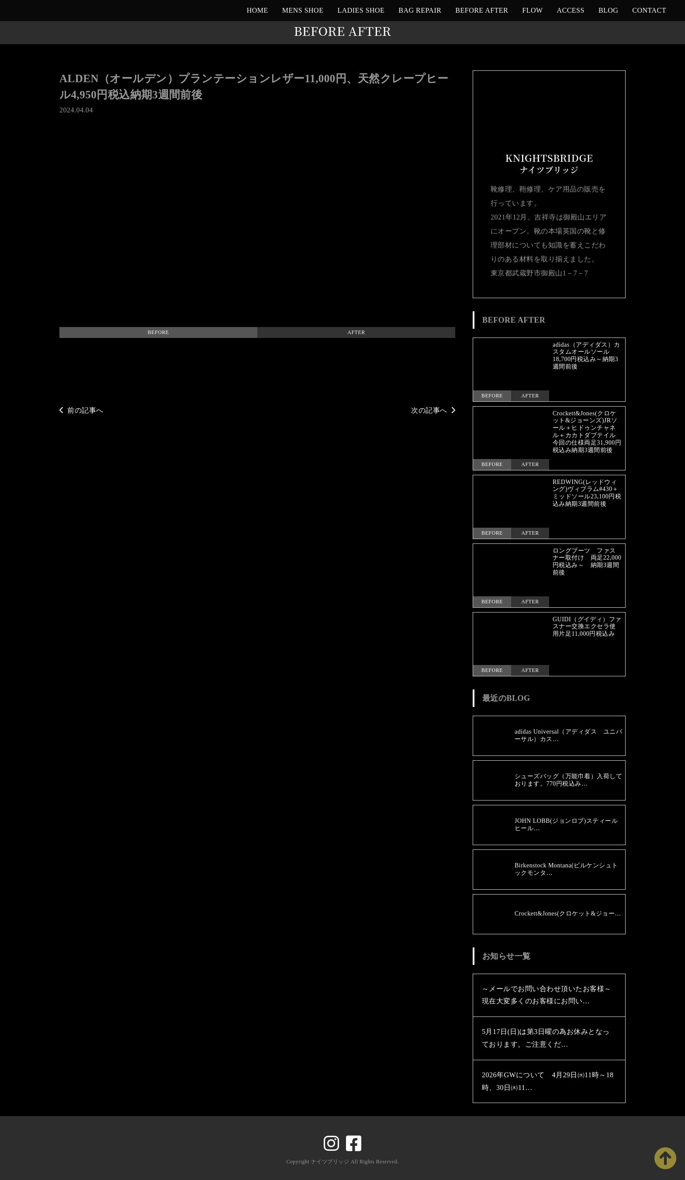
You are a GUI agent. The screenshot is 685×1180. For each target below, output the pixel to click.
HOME (257, 10)
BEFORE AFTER (481, 10)
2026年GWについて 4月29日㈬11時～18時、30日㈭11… (548, 1081)
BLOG (608, 10)
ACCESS (571, 10)
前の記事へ (81, 410)
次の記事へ (433, 410)
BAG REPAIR (419, 10)
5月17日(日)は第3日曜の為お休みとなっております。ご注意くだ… (546, 1038)
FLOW (532, 10)
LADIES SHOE (360, 10)
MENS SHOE (303, 10)
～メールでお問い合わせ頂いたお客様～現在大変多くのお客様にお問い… (547, 995)
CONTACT (649, 10)
